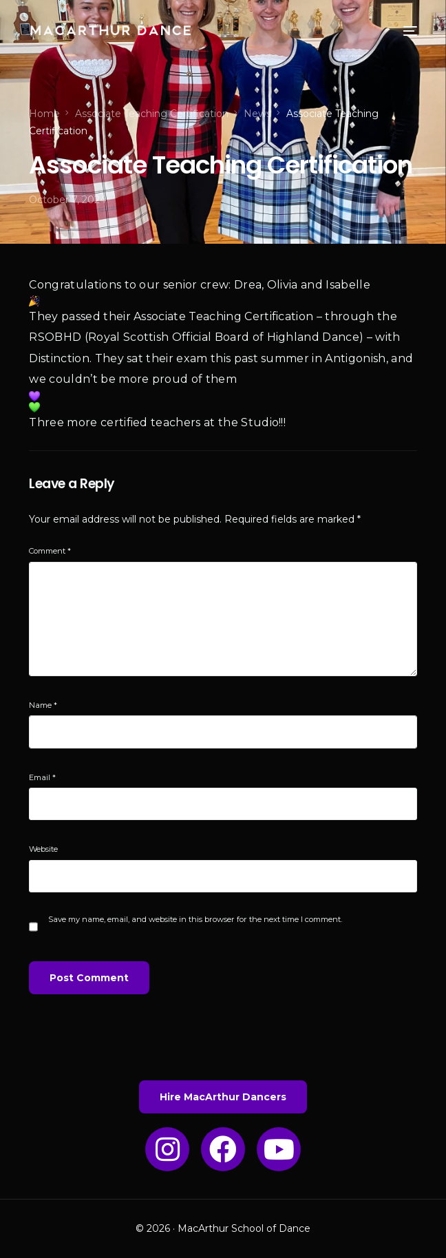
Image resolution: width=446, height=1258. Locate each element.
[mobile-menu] (396, 31)
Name (43, 705)
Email (42, 777)
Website (43, 849)
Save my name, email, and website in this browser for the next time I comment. (195, 919)
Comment (50, 551)
